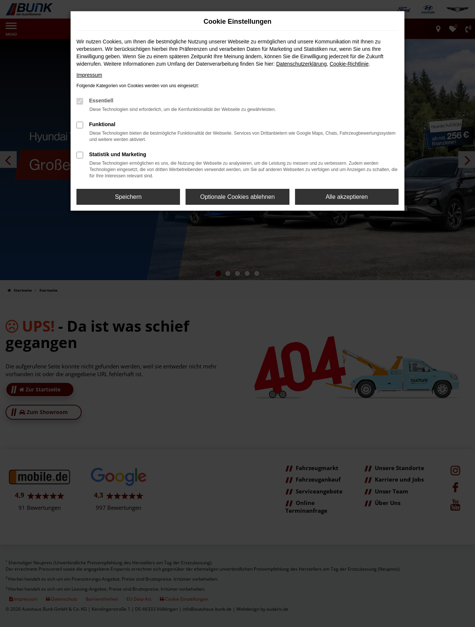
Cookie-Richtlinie (349, 64)
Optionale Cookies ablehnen (237, 197)
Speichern (128, 197)
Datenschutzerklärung (301, 64)
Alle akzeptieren (346, 197)
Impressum (89, 75)
